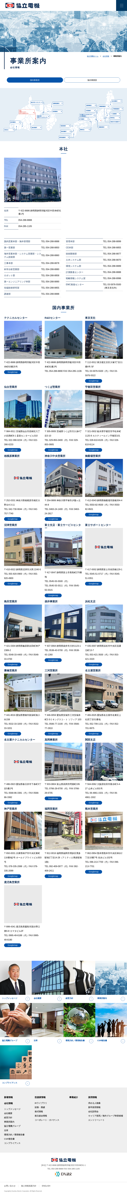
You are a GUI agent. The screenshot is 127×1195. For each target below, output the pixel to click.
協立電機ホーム (92, 56)
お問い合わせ (10, 1186)
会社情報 (106, 56)
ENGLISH (46, 1186)
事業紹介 (73, 1097)
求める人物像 (94, 1103)
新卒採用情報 (94, 1107)
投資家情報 (40, 1097)
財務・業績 (40, 1107)
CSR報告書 (9, 1139)
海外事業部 (83, 80)
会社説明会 (93, 1111)
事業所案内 (9, 1122)
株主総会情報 (41, 1116)
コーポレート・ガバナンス (47, 1120)
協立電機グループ (12, 1126)
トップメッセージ (12, 1109)
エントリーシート (96, 1120)
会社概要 (8, 1113)
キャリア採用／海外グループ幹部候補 (105, 1116)
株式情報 (39, 1111)
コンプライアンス (12, 1143)
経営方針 (8, 1117)
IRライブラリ (41, 1103)
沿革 (6, 1130)
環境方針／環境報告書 (14, 1134)
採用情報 (92, 1097)
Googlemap (12, 372)
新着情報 (8, 1097)
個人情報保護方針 (28, 1186)
